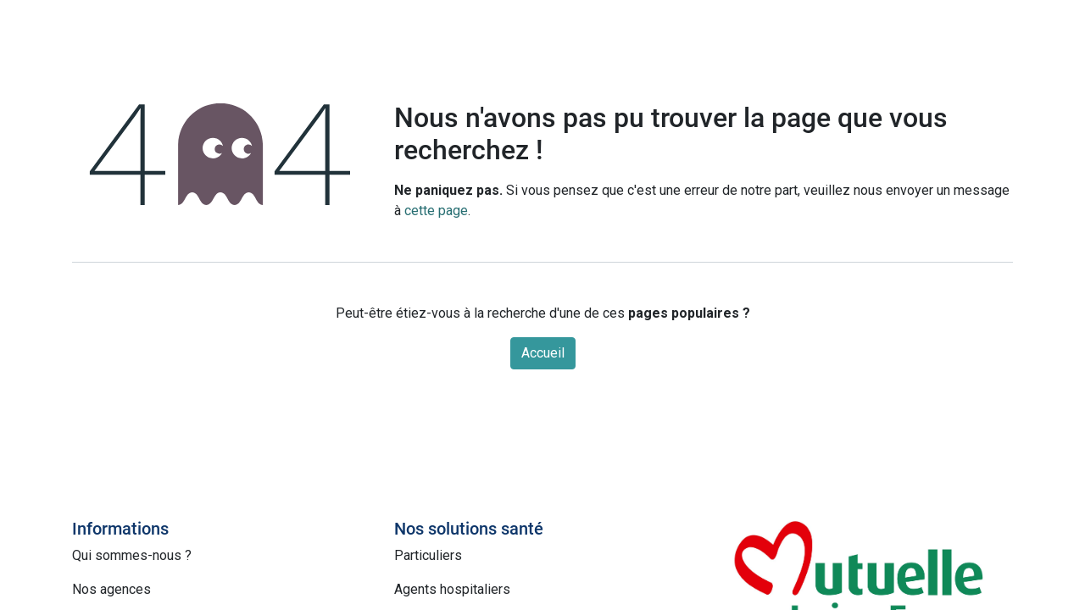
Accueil (543, 353)
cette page (436, 210)
